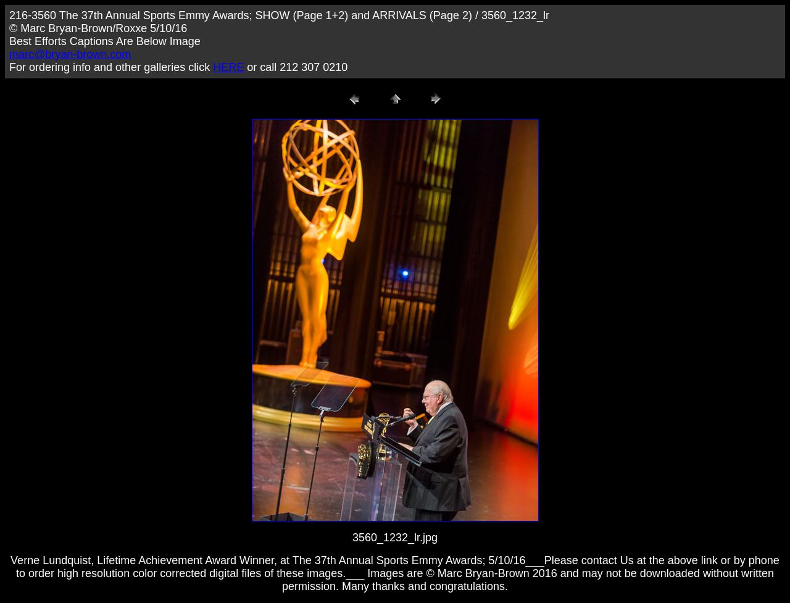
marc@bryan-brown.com (70, 54)
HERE (228, 67)
